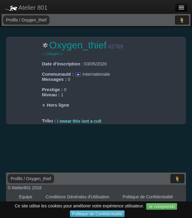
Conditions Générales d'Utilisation (77, 196)
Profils (12, 20)
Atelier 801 (26, 7)
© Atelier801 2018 (25, 187)
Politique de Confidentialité (97, 213)
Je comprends (161, 206)
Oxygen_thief (34, 20)
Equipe (26, 196)
